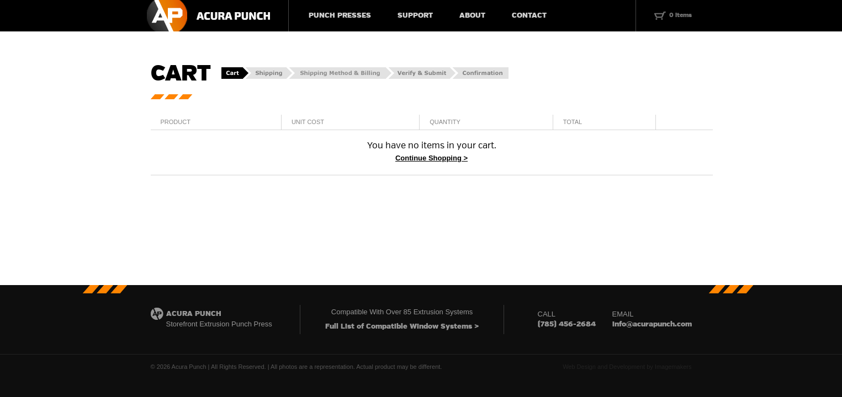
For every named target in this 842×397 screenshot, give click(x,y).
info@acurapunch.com (652, 324)
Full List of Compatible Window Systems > (402, 326)
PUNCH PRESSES (340, 15)
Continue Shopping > (431, 158)
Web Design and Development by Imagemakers (627, 366)
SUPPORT (415, 15)
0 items (680, 16)
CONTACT (529, 15)
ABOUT (472, 15)
